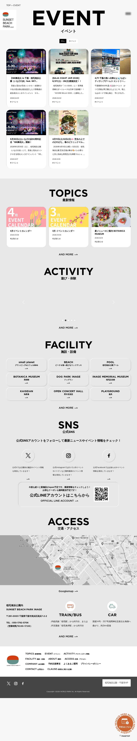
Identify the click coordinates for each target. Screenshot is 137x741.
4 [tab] (71, 363)
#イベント (72, 41)
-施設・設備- (35, 702)
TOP (8, 5)
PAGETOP (124, 736)
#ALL (63, 41)
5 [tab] (74, 363)
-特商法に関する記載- (59, 712)
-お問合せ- (34, 712)
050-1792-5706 (20, 666)
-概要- (54, 702)
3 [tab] (68, 363)
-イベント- (52, 697)
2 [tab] (65, 363)
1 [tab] (62, 363)
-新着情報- (33, 697)
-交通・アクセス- (75, 702)
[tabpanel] (21, 322)
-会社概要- (35, 707)
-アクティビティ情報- (77, 697)
